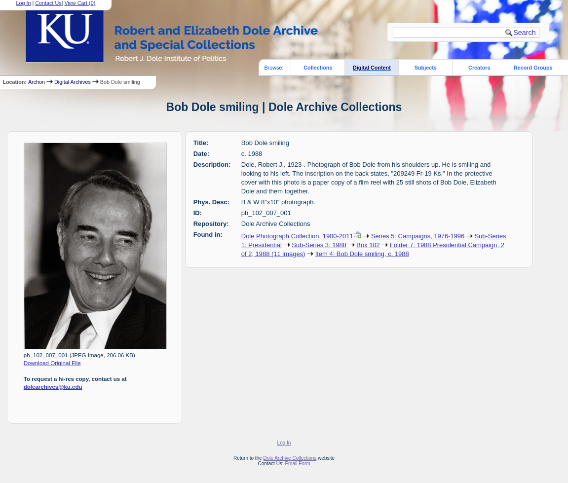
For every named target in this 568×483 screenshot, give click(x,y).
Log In (284, 443)
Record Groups (533, 68)
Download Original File (52, 363)
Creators (479, 68)
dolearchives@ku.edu (53, 387)
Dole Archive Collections (290, 458)
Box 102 (368, 245)
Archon (36, 82)
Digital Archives (72, 82)
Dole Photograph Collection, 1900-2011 (297, 236)
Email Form (297, 463)
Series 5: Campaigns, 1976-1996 (417, 236)
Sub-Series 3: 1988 (319, 245)
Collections (317, 68)
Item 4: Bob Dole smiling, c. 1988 (362, 254)
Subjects (426, 68)
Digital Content (372, 68)
